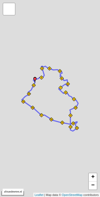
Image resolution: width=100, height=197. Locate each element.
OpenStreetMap (72, 194)
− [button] (93, 186)
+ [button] (93, 177)
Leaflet (39, 194)
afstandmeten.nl (13, 191)
